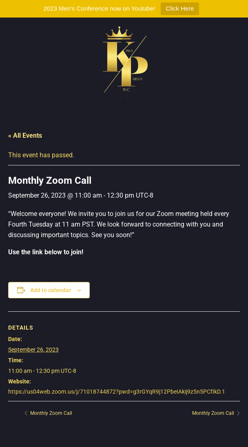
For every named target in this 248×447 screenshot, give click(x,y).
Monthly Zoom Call (50, 413)
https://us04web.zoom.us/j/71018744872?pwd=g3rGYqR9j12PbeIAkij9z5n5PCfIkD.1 (116, 391)
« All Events (25, 135)
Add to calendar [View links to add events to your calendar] (50, 290)
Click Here (180, 8)
